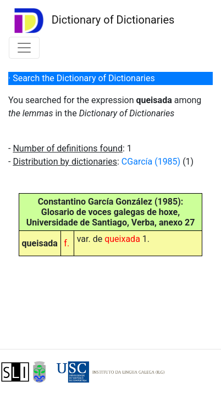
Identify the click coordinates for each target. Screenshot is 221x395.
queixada (122, 239)
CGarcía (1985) (150, 161)
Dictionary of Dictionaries (91, 20)
